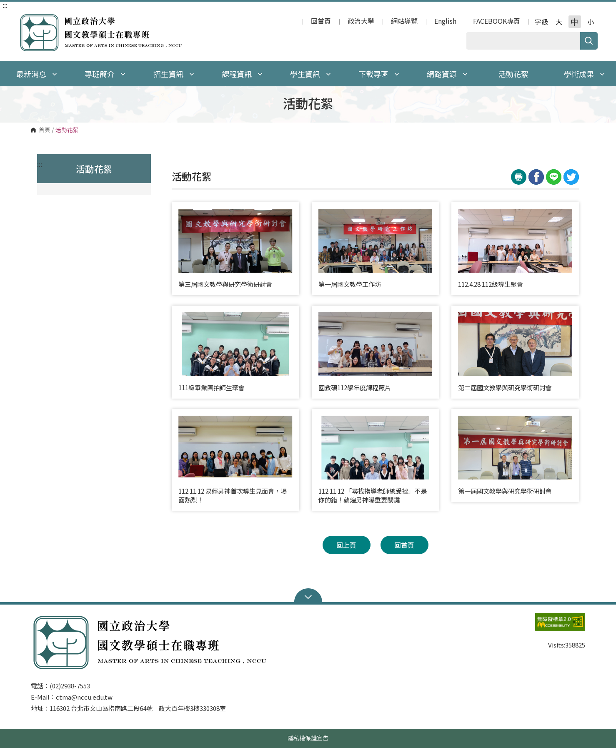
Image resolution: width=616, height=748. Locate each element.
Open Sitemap (308, 596)
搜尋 (589, 41)
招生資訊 (173, 73)
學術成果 (584, 73)
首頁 (44, 130)
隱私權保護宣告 (308, 738)
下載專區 (378, 73)
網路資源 (447, 73)
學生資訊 (310, 73)
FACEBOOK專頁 (496, 22)
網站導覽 (404, 22)
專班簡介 (105, 73)
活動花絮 (513, 73)
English (445, 22)
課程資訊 (242, 73)
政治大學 (361, 22)
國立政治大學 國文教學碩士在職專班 (26, 18)
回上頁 (346, 545)
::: (5, 5)
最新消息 (36, 73)
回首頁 (321, 22)
